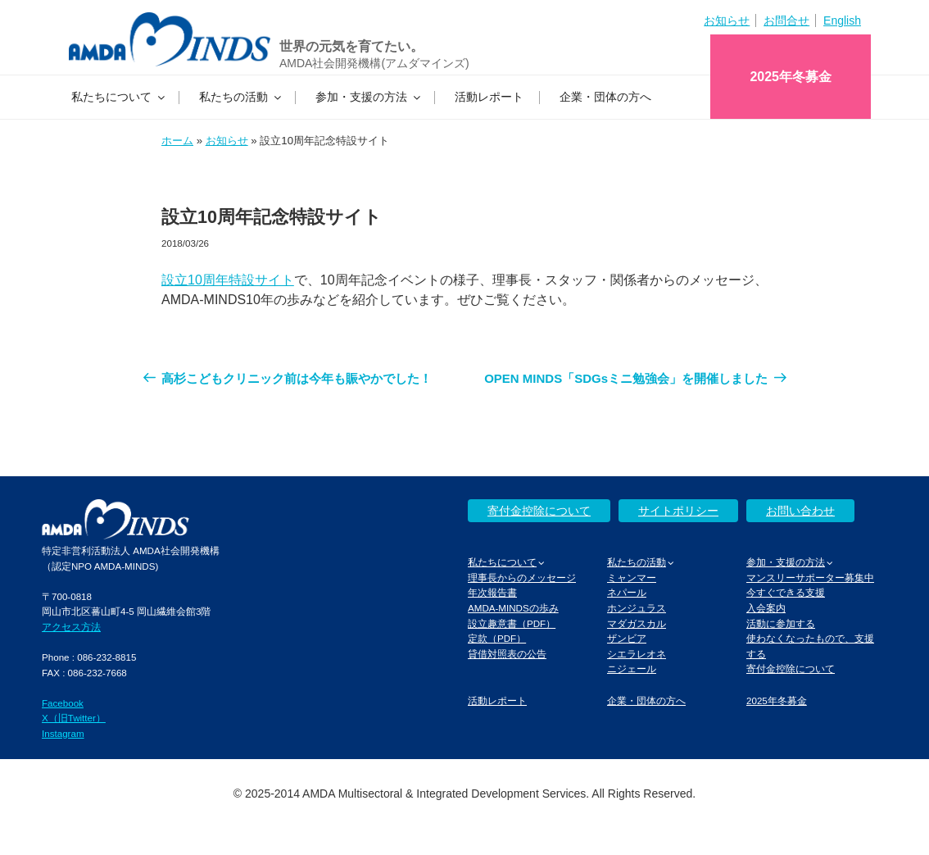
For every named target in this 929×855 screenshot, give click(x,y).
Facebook (63, 703)
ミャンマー (631, 577)
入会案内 (766, 608)
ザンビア (626, 638)
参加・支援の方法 (369, 96)
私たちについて (119, 96)
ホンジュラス (636, 608)
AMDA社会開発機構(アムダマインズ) (374, 63)
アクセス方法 (71, 626)
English (842, 20)
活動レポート (489, 96)
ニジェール (631, 668)
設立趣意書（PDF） (511, 623)
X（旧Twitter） (74, 717)
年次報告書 (492, 592)
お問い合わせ (800, 510)
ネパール (626, 592)
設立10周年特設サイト (227, 280)
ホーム (177, 140)
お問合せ (786, 20)
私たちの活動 (241, 96)
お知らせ (727, 20)
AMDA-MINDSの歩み (513, 608)
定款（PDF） (497, 638)
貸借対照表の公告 (507, 653)
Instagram (63, 733)
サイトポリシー (678, 510)
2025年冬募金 (791, 77)
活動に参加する (780, 623)
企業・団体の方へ (605, 96)
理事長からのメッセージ (522, 577)
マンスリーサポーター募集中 (810, 577)
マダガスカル (636, 623)
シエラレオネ (636, 653)
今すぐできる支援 (785, 592)
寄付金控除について (539, 510)
